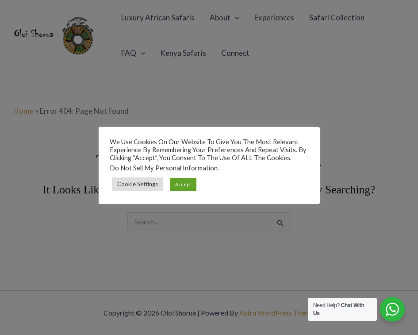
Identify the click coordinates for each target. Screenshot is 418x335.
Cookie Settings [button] (137, 184)
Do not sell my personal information (164, 168)
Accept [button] (183, 184)
